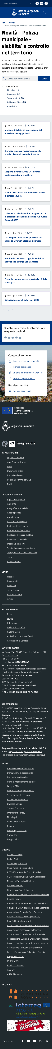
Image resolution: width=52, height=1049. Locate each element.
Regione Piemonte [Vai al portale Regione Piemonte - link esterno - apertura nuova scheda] (10, 3)
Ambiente (11, 503)
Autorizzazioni (13, 517)
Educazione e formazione (18, 530)
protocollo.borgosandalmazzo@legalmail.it (26, 668)
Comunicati (12, 581)
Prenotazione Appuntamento (20, 790)
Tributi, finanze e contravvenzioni (22, 552)
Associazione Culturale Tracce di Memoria (26, 934)
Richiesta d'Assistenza (17, 799)
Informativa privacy (16, 812)
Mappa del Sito (14, 839)
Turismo (10, 557)
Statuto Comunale (15, 808)
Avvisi (30, 146)
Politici (10, 484)
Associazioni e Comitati (17, 640)
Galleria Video (13, 631)
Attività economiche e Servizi (20, 636)
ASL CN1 (11, 969)
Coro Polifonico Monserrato (19, 921)
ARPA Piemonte (14, 974)
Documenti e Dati (15, 470)
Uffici (9, 466)
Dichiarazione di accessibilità (20, 772)
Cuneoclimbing (14, 899)
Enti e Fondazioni (15, 475)
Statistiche (12, 835)
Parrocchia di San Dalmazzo (20, 890)
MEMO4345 (13, 961)
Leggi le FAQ (13, 786)
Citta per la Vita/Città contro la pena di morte (28, 907)
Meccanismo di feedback (18, 777)
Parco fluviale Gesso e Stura (20, 867)
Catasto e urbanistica (17, 521)
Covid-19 (11, 585)
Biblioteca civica (14, 594)
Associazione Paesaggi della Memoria (24, 930)
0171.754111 (11, 655)
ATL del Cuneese (14, 854)
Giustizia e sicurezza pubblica (20, 534)
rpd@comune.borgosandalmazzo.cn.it (25, 751)
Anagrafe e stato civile (17, 508)
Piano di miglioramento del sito (21, 781)
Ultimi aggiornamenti (16, 830)
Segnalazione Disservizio (18, 795)
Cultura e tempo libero (17, 526)
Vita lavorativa (14, 561)
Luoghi (10, 618)
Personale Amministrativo (19, 479)
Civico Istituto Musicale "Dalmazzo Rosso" (26, 876)
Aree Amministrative (16, 462)
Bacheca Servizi (14, 803)
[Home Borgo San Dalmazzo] (24, 12)
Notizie (29, 125)
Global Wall (12, 859)
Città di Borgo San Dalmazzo (28, 12)
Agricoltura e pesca (16, 499)
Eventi (10, 614)
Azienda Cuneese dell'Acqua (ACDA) (23, 916)
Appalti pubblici (14, 512)
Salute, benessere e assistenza (21, 548)
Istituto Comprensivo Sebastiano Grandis (26, 952)
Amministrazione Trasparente (20, 768)
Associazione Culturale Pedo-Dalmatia (24, 912)
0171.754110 (12, 658)
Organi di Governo (15, 457)
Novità (11, 22)
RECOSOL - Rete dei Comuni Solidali (24, 872)
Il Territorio (12, 623)
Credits (10, 826)
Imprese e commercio (17, 539)
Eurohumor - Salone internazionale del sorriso (28, 894)
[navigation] (5, 12)
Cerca (44, 78)
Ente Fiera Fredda (15, 885)
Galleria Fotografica (16, 627)
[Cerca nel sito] (44, 12)
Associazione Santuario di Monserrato (24, 947)
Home (4, 22)
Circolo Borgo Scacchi (17, 863)
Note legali (12, 817)
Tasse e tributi (13, 590)
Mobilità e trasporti (16, 543)
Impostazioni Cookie (16, 821)
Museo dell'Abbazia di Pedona (20, 881)
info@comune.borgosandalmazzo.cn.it (25, 672)
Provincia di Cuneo (15, 965)
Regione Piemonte (15, 956)
